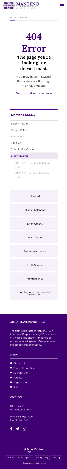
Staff (15, 387)
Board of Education (24, 368)
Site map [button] (56, 457)
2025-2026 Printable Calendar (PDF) (32, 175)
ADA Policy (17, 136)
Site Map (16, 142)
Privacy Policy (19, 130)
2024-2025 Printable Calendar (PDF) (32, 164)
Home (13, 17)
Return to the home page (34, 93)
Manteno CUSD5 (23, 115)
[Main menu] (62, 5)
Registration (20, 382)
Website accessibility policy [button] (19, 457)
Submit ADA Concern (23, 149)
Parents (17, 377)
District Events (19, 155)
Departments (20, 373)
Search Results (19, 123)
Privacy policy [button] (42, 457)
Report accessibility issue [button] (34, 463)
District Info (19, 363)
